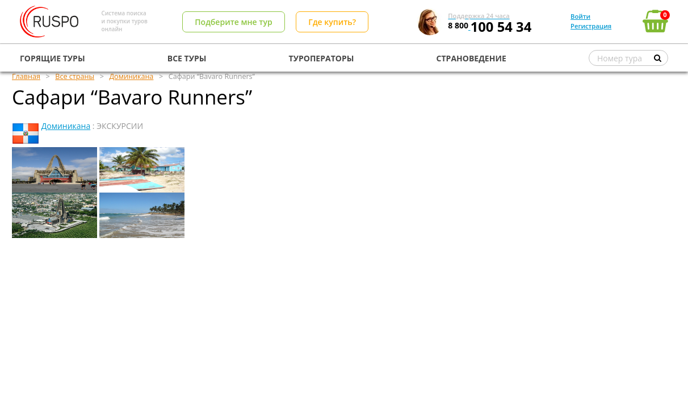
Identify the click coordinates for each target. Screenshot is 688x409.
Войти (580, 16)
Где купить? (332, 21)
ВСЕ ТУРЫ (187, 58)
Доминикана (66, 125)
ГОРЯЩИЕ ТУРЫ (52, 58)
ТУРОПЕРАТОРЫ (321, 58)
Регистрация (590, 26)
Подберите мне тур (233, 21)
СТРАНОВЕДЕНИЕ (471, 58)
